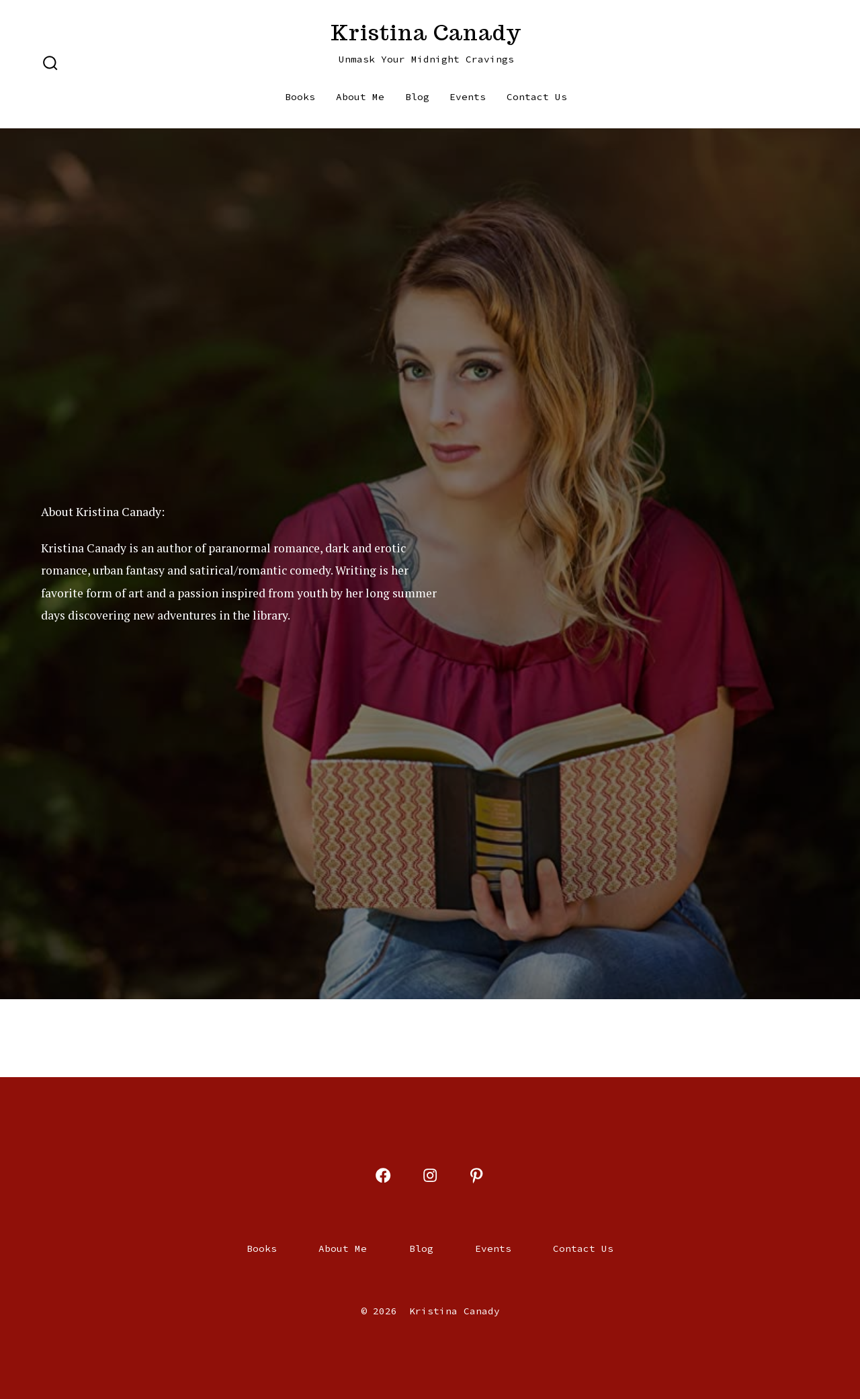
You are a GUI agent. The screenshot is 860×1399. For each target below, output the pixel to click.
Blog (417, 97)
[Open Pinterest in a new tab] (476, 1175)
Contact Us (537, 97)
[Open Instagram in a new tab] (430, 1175)
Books (300, 97)
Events (467, 97)
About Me (360, 97)
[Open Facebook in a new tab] (382, 1175)
